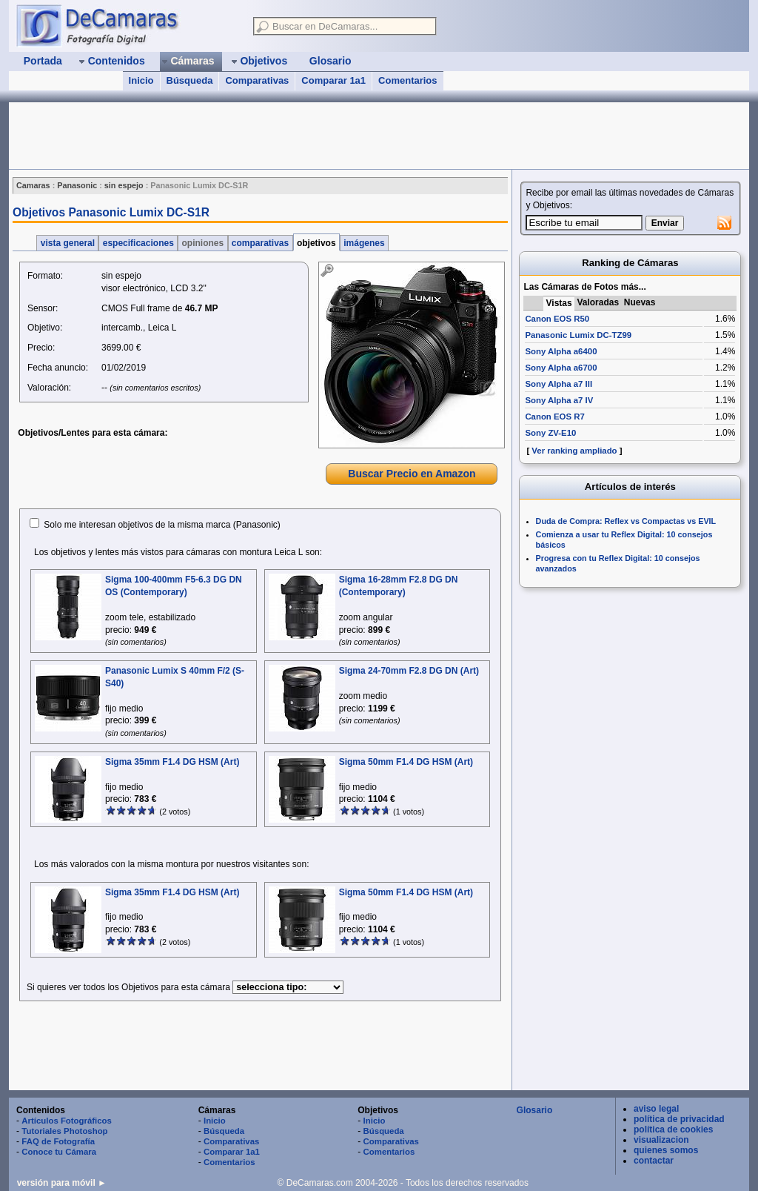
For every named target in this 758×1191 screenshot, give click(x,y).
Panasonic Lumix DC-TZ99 (578, 335)
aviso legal (656, 1109)
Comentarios (407, 80)
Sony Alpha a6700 (561, 367)
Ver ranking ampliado (574, 450)
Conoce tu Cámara (58, 1151)
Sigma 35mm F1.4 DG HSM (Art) (172, 762)
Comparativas (257, 80)
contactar (654, 1160)
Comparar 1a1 (333, 80)
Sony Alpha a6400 (561, 351)
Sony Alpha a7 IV (559, 400)
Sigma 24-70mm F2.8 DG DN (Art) (409, 671)
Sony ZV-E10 (550, 432)
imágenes (364, 243)
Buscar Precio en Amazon (411, 474)
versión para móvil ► (62, 1183)
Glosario (535, 1110)
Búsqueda (190, 80)
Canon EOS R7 (554, 416)
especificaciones (138, 243)
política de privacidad (679, 1119)
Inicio (141, 80)
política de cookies (673, 1129)
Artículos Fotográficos (66, 1120)
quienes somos (666, 1150)
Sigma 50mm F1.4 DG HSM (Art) (406, 762)
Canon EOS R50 (557, 318)
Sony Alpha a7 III (558, 383)
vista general (67, 243)
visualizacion (661, 1140)
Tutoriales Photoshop (64, 1131)
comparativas (260, 243)
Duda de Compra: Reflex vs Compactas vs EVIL (626, 521)
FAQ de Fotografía (58, 1141)
